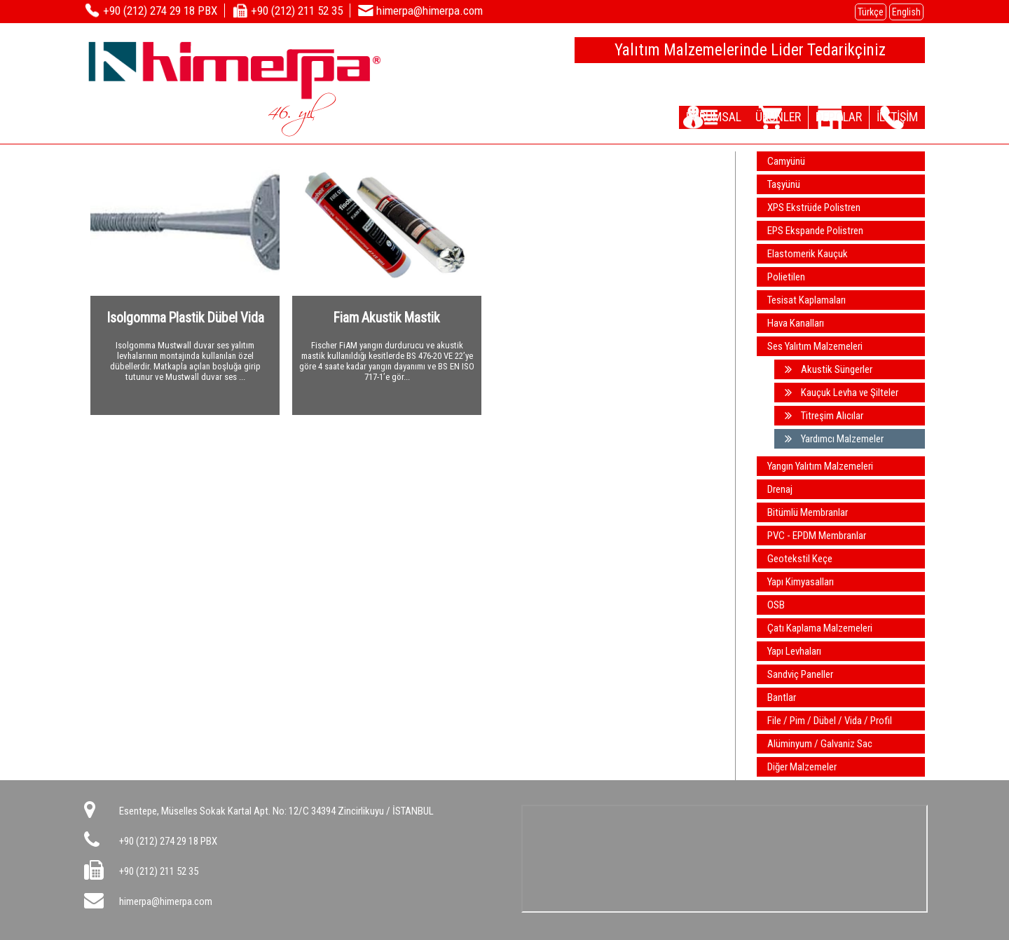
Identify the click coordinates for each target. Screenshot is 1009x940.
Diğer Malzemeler (802, 767)
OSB (776, 605)
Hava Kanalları (795, 323)
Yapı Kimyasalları (800, 581)
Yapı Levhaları (794, 651)
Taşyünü (783, 184)
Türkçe (871, 12)
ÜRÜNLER (744, 116)
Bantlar (781, 697)
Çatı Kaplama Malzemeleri (819, 628)
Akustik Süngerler (828, 369)
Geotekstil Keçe (799, 558)
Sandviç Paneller (800, 674)
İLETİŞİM (890, 116)
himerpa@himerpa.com (165, 901)
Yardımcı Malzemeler (834, 438)
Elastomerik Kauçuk (807, 253)
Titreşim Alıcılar (824, 415)
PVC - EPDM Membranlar (816, 535)
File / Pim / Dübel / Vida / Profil (829, 720)
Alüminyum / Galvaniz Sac (819, 743)
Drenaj (779, 489)
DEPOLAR (818, 116)
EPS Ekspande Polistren (815, 230)
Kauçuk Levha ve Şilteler (841, 392)
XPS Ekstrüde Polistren (813, 207)
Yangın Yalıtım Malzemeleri (820, 466)
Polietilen (786, 277)
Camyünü (786, 161)
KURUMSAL (667, 116)
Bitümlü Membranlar (807, 512)
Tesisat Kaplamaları (806, 300)
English (906, 12)
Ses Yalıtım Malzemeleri (815, 346)
